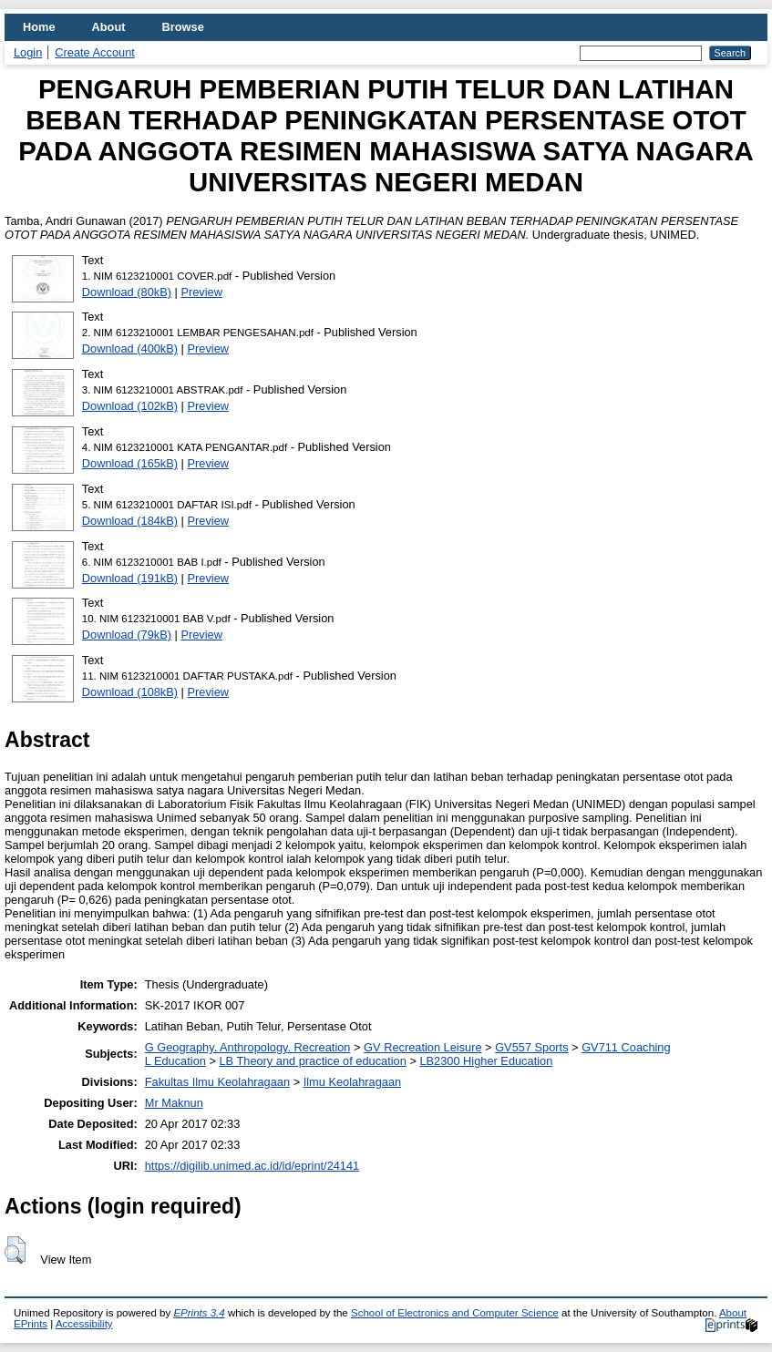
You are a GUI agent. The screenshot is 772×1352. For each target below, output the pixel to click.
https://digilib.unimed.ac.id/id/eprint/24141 (252, 1166)
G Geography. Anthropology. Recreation (248, 1047)
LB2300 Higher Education (485, 1061)
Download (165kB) (130, 463)
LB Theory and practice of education (312, 1061)
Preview (201, 292)
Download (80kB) (126, 292)
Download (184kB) (130, 520)
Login (28, 52)
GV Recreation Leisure (422, 1047)
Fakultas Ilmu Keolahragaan (217, 1082)
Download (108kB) (130, 692)
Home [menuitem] (39, 27)
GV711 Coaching (626, 1047)
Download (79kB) (126, 634)
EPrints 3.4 (198, 1312)
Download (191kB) (130, 578)
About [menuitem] (109, 27)
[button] (15, 1250)
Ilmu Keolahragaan (352, 1082)
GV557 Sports (531, 1047)
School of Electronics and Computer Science (455, 1312)
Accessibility (84, 1323)
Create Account (95, 52)
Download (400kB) (130, 348)
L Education (175, 1061)
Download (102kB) (130, 406)
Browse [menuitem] (183, 27)
